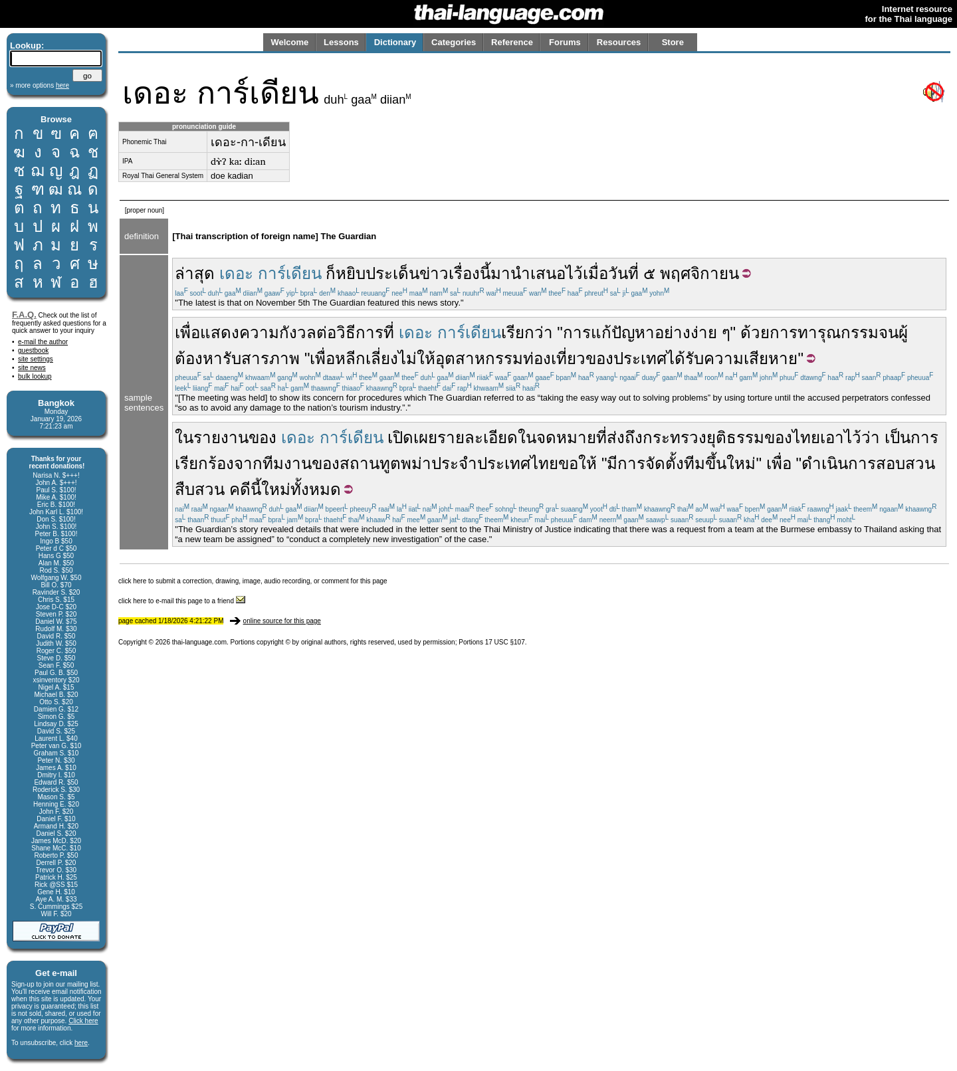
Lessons (341, 42)
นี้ (256, 489)
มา (500, 273)
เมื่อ (595, 273)
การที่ (375, 332)
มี (612, 463)
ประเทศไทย (517, 463)
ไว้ (574, 273)
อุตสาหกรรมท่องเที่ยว (510, 358)
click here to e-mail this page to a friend (181, 601)
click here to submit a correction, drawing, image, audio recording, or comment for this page (252, 581)
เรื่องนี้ (469, 273)
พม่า (416, 463)
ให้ (426, 358)
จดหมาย (566, 437)
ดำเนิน (824, 463)
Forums (565, 42)
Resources (619, 42)
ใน (184, 437)
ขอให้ (577, 463)
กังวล (297, 332)
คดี (240, 489)
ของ (599, 358)
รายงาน (221, 437)
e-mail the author (43, 341)
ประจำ (454, 463)
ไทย (806, 437)
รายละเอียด (477, 437)
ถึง (634, 437)
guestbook (33, 350)
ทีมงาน (287, 463)
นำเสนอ (538, 273)
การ (784, 332)
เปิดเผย (412, 437)
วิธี (346, 332)
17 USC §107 (505, 642)
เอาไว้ (840, 437)
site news (32, 367)
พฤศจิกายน (699, 273)
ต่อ (326, 332)
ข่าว (434, 273)
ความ (259, 332)
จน (889, 332)
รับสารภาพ (261, 358)
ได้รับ (685, 358)
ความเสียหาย (751, 358)
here (81, 1042)
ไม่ (407, 358)
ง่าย (704, 332)
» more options (39, 85)
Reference (512, 42)
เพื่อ (187, 332)
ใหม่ (741, 463)
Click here (83, 1020)
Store (673, 42)
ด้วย (755, 332)
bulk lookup (35, 376)
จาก (248, 463)
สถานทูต (370, 463)
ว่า (870, 437)
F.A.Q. (24, 315)
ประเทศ (640, 358)
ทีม (694, 463)
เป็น (897, 437)
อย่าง (673, 332)
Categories (453, 42)
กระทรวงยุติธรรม (703, 437)
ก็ (331, 273)
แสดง (219, 332)
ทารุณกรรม (838, 332)
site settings (35, 359)
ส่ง (616, 437)
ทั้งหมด (315, 489)
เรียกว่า (527, 332)
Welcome (289, 42)
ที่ (601, 437)
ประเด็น (392, 273)
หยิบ (351, 273)
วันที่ (623, 273)
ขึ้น (715, 463)
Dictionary (395, 42)
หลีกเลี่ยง (366, 358)
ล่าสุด (195, 273)
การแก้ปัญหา (609, 332)
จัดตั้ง (664, 463)
